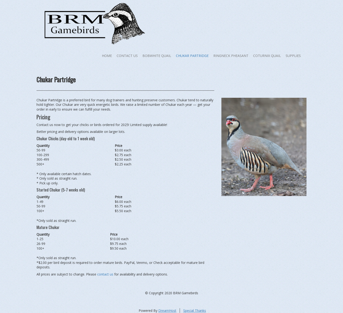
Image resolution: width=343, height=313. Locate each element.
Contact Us (127, 55)
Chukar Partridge (192, 55)
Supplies (293, 55)
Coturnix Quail (267, 55)
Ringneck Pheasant (230, 55)
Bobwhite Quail (156, 55)
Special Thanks (194, 310)
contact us (105, 274)
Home (107, 55)
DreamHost (167, 310)
